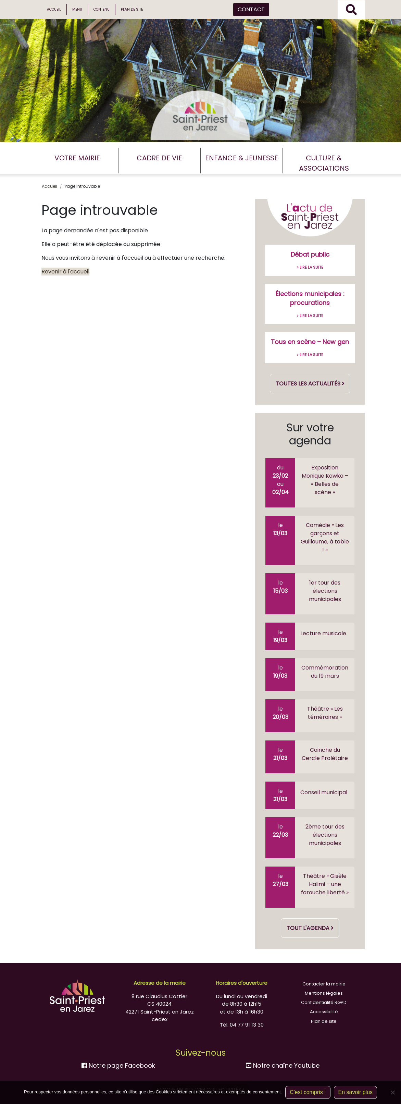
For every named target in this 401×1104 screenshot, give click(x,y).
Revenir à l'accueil (65, 271)
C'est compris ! (308, 1092)
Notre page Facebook (118, 1065)
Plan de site (132, 9)
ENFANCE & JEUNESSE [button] (241, 158)
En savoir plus (355, 1092)
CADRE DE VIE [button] (159, 158)
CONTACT (251, 9)
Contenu (101, 9)
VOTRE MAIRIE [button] (77, 158)
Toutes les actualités (310, 384)
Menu (77, 9)
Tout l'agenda (310, 928)
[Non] (392, 1092)
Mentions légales (324, 993)
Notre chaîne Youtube (282, 1065)
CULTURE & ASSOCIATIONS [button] (324, 163)
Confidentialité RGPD (324, 1002)
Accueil (54, 9)
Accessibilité (324, 1011)
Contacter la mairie (324, 984)
